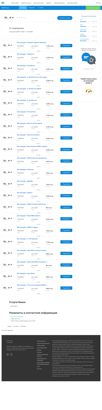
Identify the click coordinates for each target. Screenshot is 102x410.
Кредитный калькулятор (43, 372)
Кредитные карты (26, 3)
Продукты (32, 8)
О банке (22, 8)
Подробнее (66, 46)
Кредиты (49, 3)
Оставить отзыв (65, 18)
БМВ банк (5, 8)
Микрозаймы (15, 3)
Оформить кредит (93, 8)
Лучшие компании (88, 16)
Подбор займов (41, 374)
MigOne (82, 34)
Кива (81, 24)
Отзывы (40, 8)
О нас (38, 395)
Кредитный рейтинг (42, 376)
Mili (81, 19)
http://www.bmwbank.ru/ (17, 345)
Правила (39, 378)
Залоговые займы (72, 3)
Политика (39, 381)
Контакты (39, 397)
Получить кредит (41, 369)
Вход (98, 3)
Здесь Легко (83, 29)
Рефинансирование (60, 3)
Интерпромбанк (84, 39)
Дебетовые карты (39, 3)
